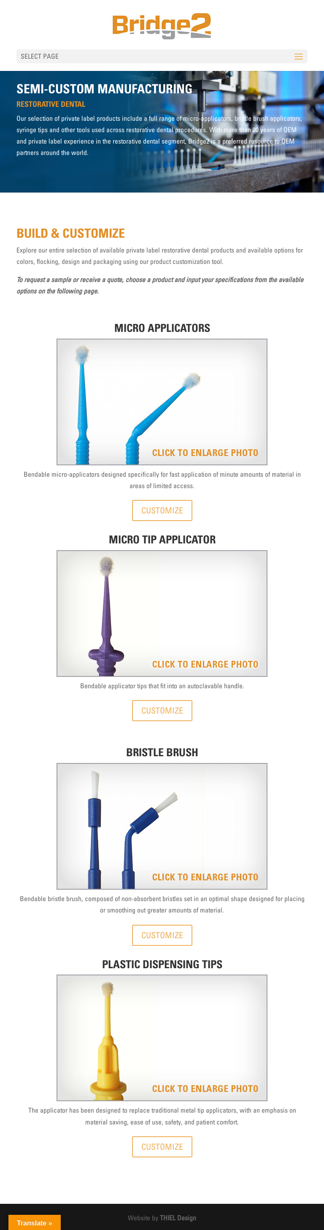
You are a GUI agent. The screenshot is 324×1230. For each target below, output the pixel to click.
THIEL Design (178, 1218)
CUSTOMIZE (162, 510)
